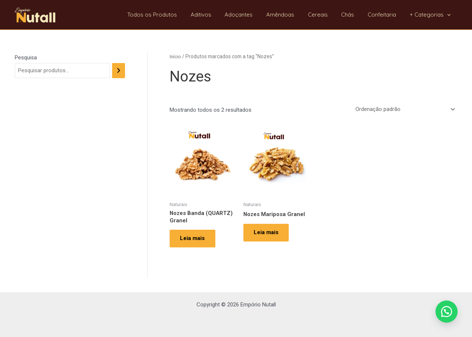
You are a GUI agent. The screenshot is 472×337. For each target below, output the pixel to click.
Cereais (326, 14)
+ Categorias (431, 14)
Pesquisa (26, 57)
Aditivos (216, 14)
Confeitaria (385, 14)
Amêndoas (291, 14)
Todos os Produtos (170, 14)
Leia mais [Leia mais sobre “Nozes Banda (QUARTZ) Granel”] (193, 239)
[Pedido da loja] (404, 109)
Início (175, 56)
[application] (448, 14)
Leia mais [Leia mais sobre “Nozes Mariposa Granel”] (266, 232)
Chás (353, 14)
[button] (446, 311)
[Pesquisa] (118, 70)
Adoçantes (252, 14)
